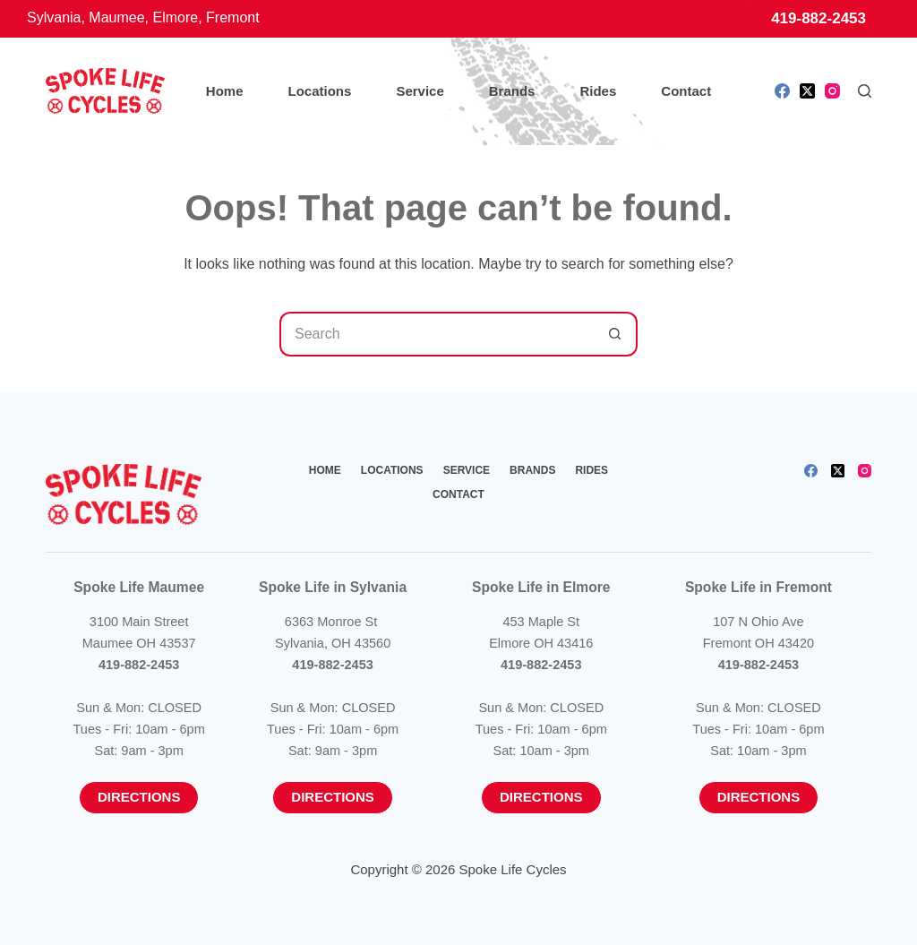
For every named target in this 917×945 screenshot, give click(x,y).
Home (225, 91)
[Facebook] (782, 91)
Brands (512, 91)
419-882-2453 (818, 18)
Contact (686, 91)
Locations (320, 91)
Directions (139, 796)
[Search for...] (436, 334)
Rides (597, 91)
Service (419, 91)
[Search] (864, 91)
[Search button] (615, 334)
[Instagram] (832, 91)
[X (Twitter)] (807, 91)
